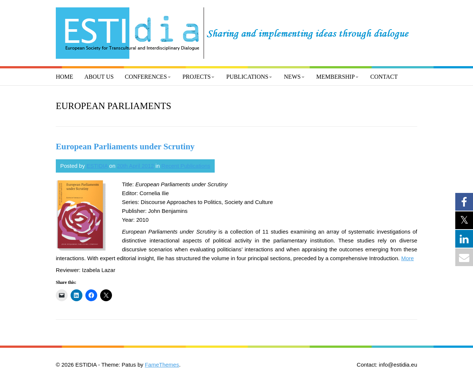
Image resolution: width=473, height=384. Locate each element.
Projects (197, 77)
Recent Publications (186, 166)
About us (98, 77)
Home (64, 77)
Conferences (146, 77)
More (407, 258)
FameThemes (162, 364)
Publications (247, 77)
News (292, 77)
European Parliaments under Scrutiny (125, 146)
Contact (384, 77)
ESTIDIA (97, 166)
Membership (335, 77)
